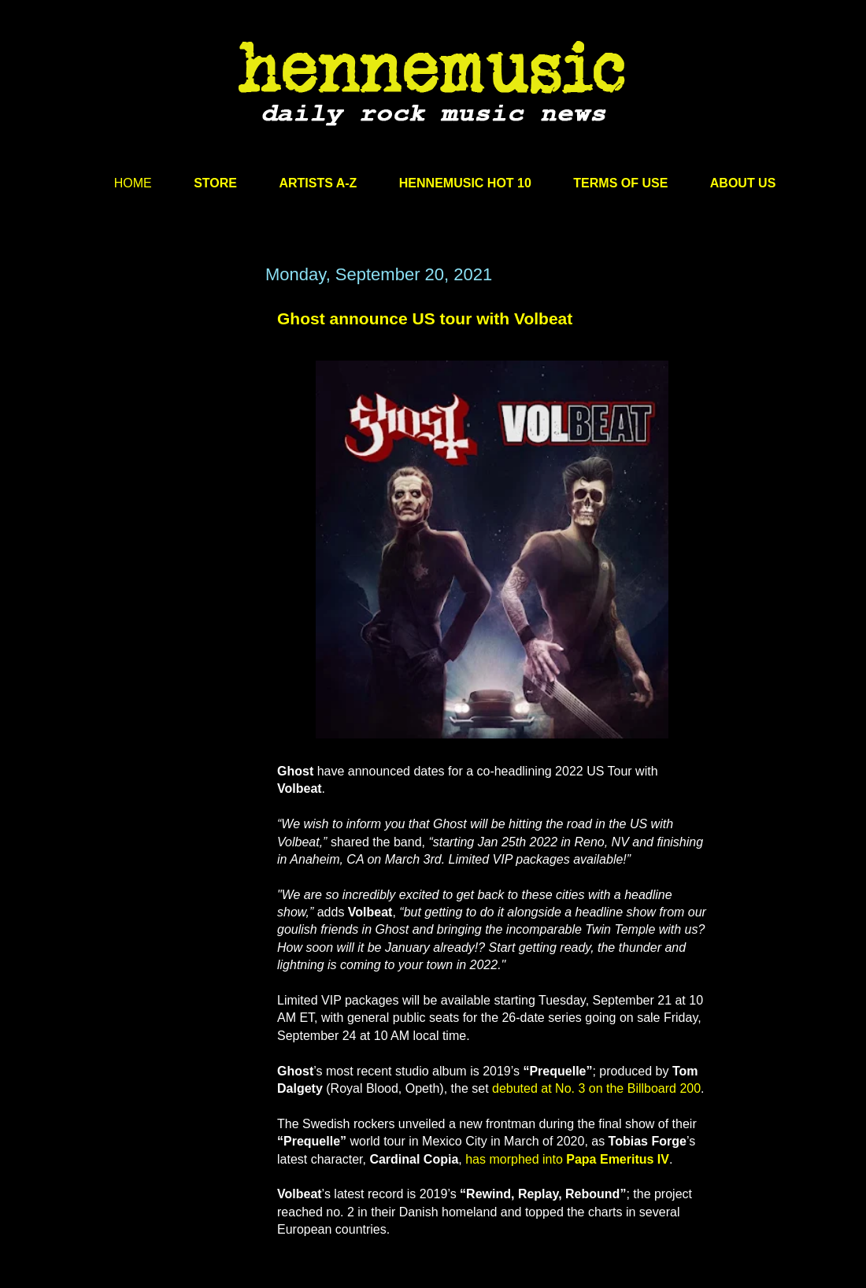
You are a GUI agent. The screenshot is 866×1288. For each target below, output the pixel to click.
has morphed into (567, 1159)
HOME (133, 183)
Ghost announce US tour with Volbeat (424, 318)
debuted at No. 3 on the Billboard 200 (596, 1088)
